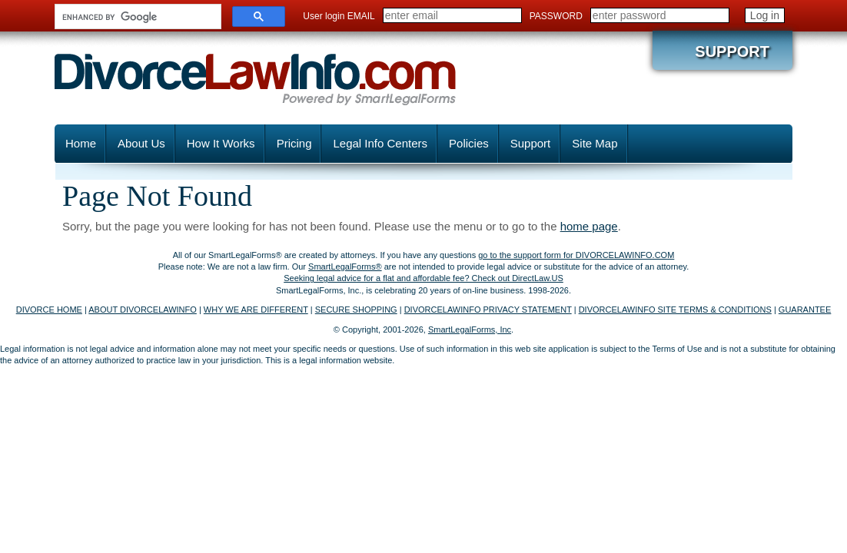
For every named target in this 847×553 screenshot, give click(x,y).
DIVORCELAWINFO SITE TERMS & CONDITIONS (675, 309)
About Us (141, 143)
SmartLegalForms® (345, 266)
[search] (136, 17)
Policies (469, 143)
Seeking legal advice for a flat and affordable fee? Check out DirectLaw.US (423, 278)
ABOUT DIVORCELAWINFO (142, 309)
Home (80, 143)
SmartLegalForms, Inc (469, 329)
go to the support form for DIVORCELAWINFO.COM (576, 255)
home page (589, 226)
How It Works (221, 143)
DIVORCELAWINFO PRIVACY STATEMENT (488, 309)
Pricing (294, 143)
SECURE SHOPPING (356, 309)
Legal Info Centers (380, 143)
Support (732, 51)
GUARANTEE (805, 309)
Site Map (594, 143)
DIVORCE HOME (49, 309)
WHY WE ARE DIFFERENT (256, 309)
